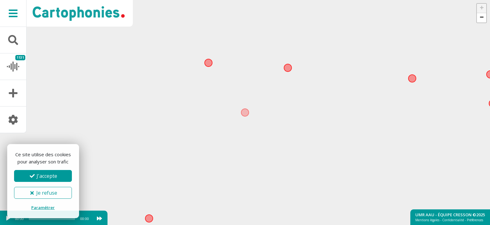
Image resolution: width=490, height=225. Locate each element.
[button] (481, 8)
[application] (47, 220)
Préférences (475, 220)
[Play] (8, 218)
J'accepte (43, 175)
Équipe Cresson (455, 215)
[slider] (52, 218)
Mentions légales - (428, 220)
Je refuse (43, 192)
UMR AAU (424, 215)
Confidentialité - (454, 220)
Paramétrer (43, 207)
